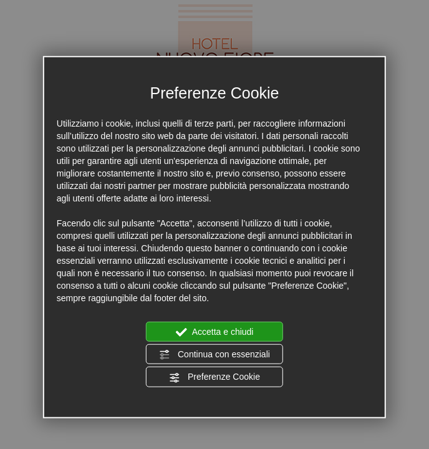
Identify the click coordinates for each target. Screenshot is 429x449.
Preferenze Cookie (214, 377)
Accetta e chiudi (215, 331)
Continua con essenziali (214, 354)
